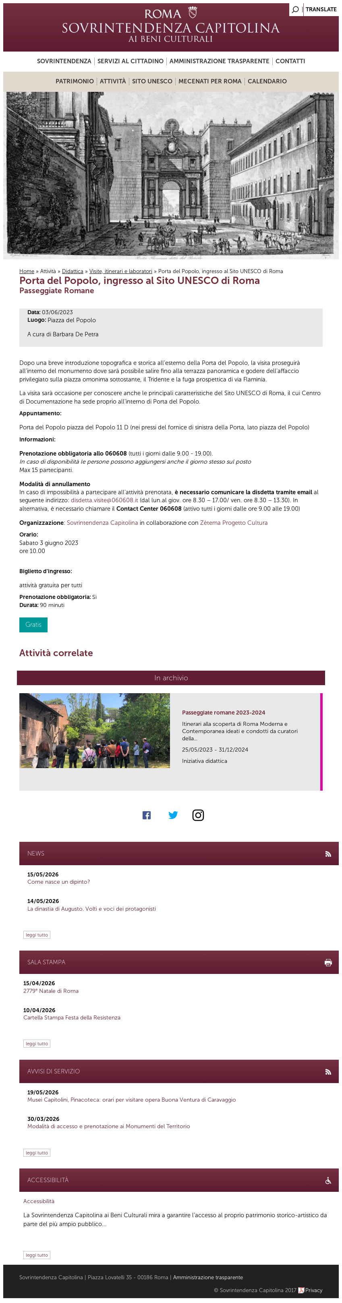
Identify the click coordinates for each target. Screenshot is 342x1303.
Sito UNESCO (152, 81)
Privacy (314, 1290)
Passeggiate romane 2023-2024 (223, 712)
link (317, 782)
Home (26, 271)
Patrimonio (75, 81)
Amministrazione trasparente (219, 61)
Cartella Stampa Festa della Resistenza (71, 1017)
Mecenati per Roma (210, 81)
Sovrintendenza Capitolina (102, 522)
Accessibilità (38, 1201)
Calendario (267, 81)
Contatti (290, 61)
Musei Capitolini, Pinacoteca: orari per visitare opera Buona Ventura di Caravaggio (131, 1099)
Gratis (33, 624)
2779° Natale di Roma (51, 991)
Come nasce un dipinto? (58, 881)
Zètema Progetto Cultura (234, 522)
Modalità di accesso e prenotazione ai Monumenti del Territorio (108, 1126)
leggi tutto (37, 935)
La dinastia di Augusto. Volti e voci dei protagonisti (91, 908)
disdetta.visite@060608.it (104, 500)
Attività (113, 81)
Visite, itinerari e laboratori (120, 271)
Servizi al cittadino (130, 61)
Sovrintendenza (64, 61)
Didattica (72, 271)
